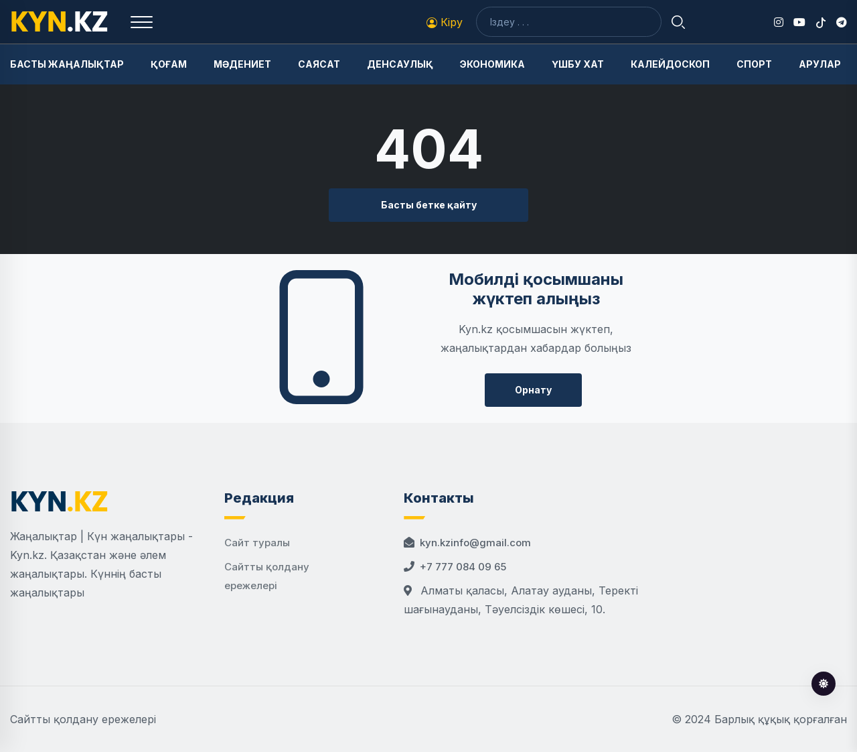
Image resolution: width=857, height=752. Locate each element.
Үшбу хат (578, 64)
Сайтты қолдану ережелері (83, 719)
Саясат (319, 64)
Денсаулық (400, 64)
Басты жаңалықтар (67, 64)
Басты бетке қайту (429, 204)
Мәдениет (242, 64)
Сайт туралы (257, 542)
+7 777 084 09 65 (463, 566)
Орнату (533, 389)
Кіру (444, 22)
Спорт (754, 64)
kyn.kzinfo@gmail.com (475, 542)
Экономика (492, 64)
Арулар (820, 64)
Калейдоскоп (670, 64)
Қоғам (169, 64)
